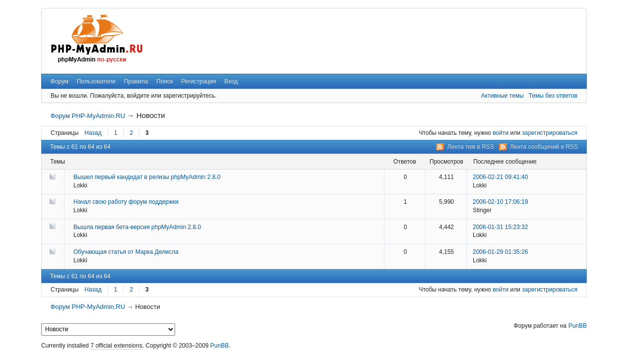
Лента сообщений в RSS (544, 146)
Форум (59, 81)
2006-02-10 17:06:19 (500, 201)
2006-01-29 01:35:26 (500, 251)
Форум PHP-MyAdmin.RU (87, 115)
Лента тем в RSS (470, 146)
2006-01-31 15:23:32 (500, 227)
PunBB (577, 325)
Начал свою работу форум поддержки (126, 201)
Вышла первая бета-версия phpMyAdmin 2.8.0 (137, 227)
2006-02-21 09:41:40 (500, 177)
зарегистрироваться (549, 132)
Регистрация (198, 81)
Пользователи (96, 81)
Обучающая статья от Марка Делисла (126, 251)
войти (500, 132)
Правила (136, 81)
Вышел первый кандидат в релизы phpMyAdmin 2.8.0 (146, 177)
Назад (92, 132)
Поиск (164, 81)
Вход (231, 81)
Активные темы (502, 95)
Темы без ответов (553, 95)
